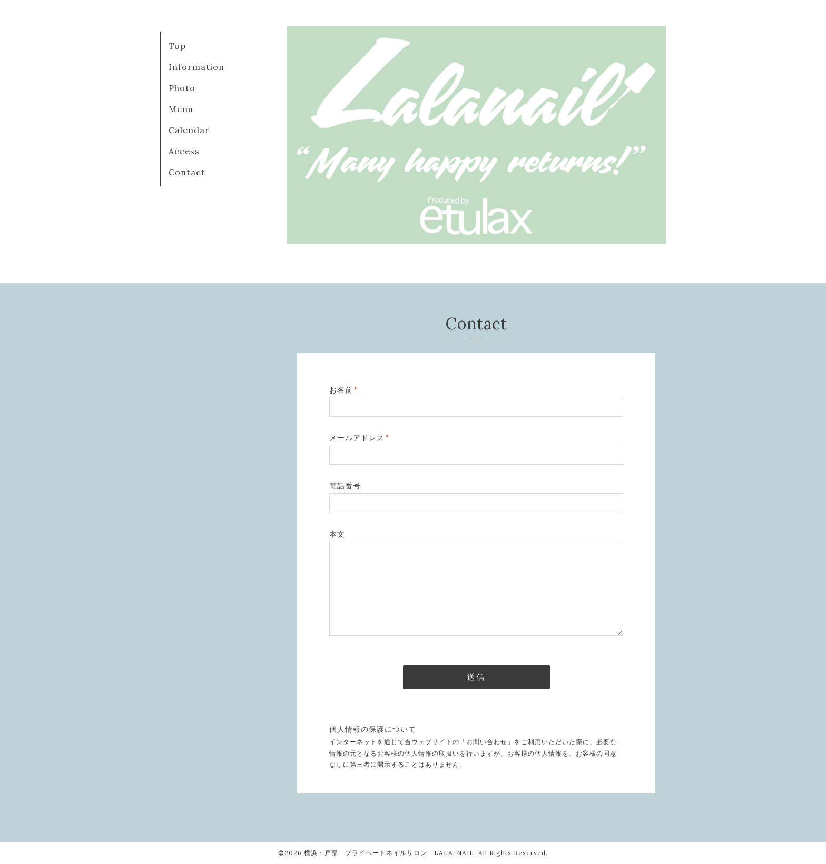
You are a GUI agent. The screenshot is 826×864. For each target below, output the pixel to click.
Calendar (189, 130)
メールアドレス (359, 438)
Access (184, 151)
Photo (182, 88)
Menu (181, 109)
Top (177, 46)
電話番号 (345, 485)
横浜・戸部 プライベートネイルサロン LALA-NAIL (389, 853)
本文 (337, 534)
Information (196, 67)
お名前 (343, 390)
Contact (187, 172)
